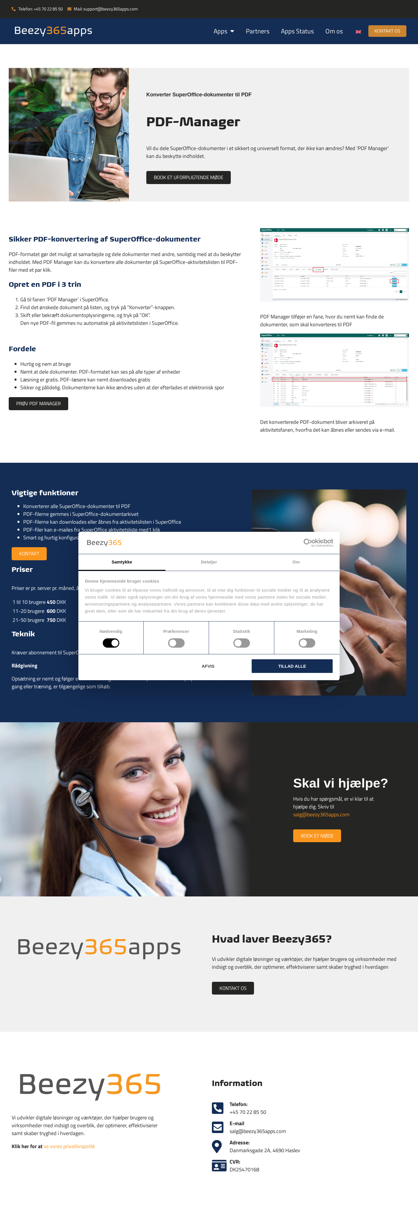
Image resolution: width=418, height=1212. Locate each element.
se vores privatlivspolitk (69, 1147)
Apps (218, 31)
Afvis (208, 666)
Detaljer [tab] (209, 561)
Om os (328, 31)
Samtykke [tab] (122, 561)
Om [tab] (296, 561)
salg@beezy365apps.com (321, 815)
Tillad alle (292, 666)
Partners (252, 31)
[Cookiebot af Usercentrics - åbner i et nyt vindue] (307, 543)
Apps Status (291, 31)
